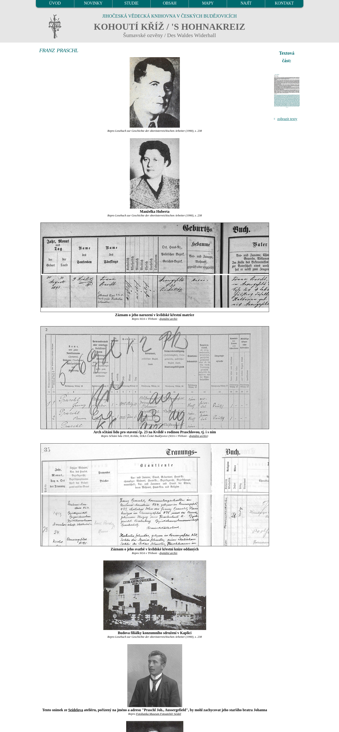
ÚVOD (55, 3)
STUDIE (131, 3)
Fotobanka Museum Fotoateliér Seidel (158, 714)
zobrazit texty (287, 119)
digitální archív (168, 318)
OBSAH (169, 3)
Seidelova (75, 710)
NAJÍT (245, 3)
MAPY (208, 3)
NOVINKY (93, 3)
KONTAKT (284, 3)
